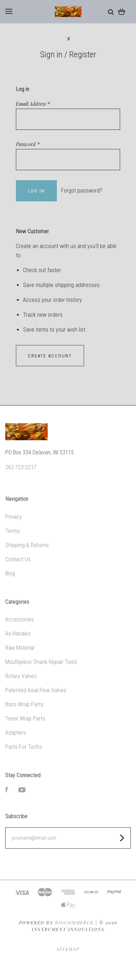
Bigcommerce (74, 922)
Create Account (50, 355)
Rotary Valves (21, 676)
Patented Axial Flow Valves (35, 690)
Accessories (19, 619)
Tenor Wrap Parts (25, 718)
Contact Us (18, 559)
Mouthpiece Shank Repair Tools (41, 662)
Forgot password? (81, 190)
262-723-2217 (20, 467)
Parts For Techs (23, 746)
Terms (12, 531)
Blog (10, 573)
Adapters (15, 732)
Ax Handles (18, 633)
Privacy (13, 516)
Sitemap (68, 949)
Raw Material (19, 647)
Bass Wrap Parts (24, 704)
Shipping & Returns (27, 545)
